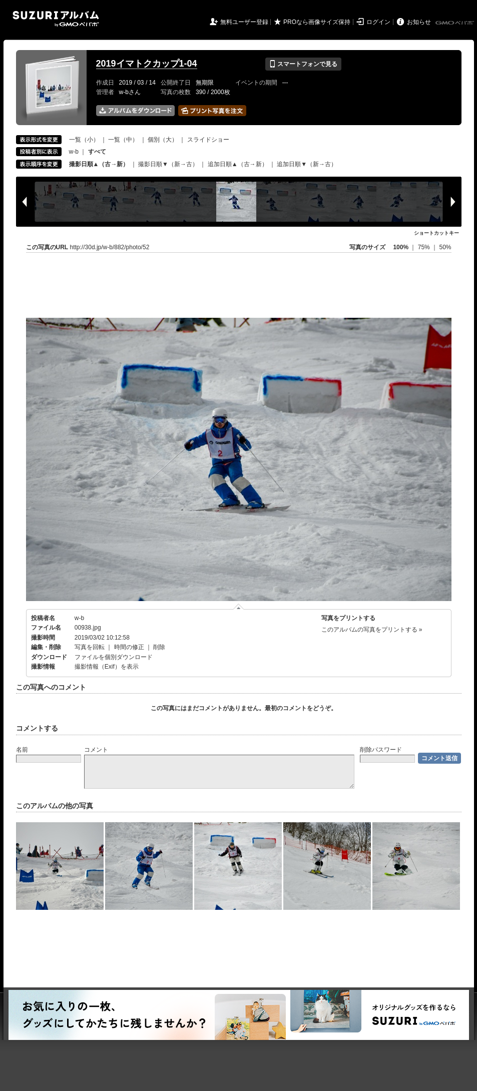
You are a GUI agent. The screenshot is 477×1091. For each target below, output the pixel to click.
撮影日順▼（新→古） (168, 164)
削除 (159, 647)
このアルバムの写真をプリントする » (371, 629)
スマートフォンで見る (303, 64)
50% (445, 247)
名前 (22, 749)
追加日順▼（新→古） (307, 164)
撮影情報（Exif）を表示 (107, 666)
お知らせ (419, 22)
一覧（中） (123, 139)
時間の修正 (129, 647)
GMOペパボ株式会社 (455, 23)
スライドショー (208, 139)
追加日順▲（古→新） (238, 164)
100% (400, 247)
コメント (96, 749)
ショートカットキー (436, 233)
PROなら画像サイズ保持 (316, 22)
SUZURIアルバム (56, 19)
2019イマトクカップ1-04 (146, 64)
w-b (74, 151)
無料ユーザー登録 (244, 22)
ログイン (378, 22)
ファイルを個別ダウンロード (114, 657)
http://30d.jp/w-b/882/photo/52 (110, 247)
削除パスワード (381, 749)
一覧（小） (84, 139)
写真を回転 (90, 647)
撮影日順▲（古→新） (99, 164)
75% (424, 247)
